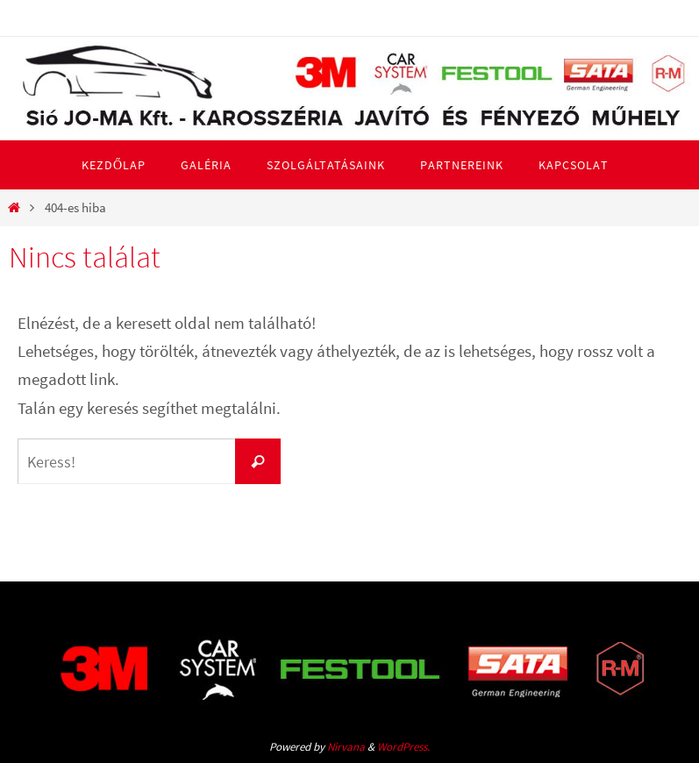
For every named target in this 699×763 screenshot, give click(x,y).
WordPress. (403, 746)
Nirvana (346, 746)
